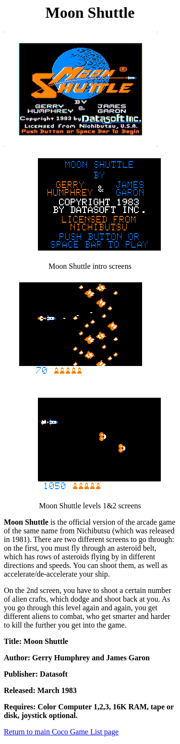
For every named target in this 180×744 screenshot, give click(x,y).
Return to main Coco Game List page (61, 732)
